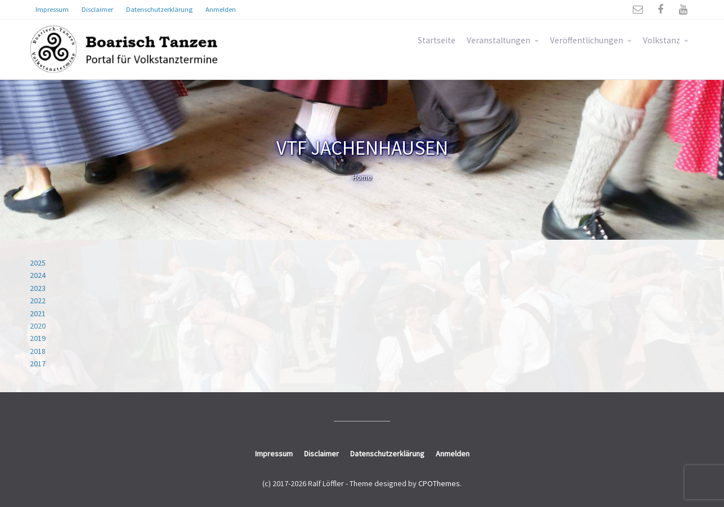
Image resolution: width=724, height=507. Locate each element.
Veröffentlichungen (586, 40)
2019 (38, 338)
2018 (38, 351)
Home (362, 177)
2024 (38, 275)
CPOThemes (439, 483)
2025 (38, 263)
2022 (38, 300)
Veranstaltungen (498, 40)
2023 (38, 288)
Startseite (436, 40)
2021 (38, 313)
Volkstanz (661, 40)
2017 (38, 363)
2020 (38, 326)
